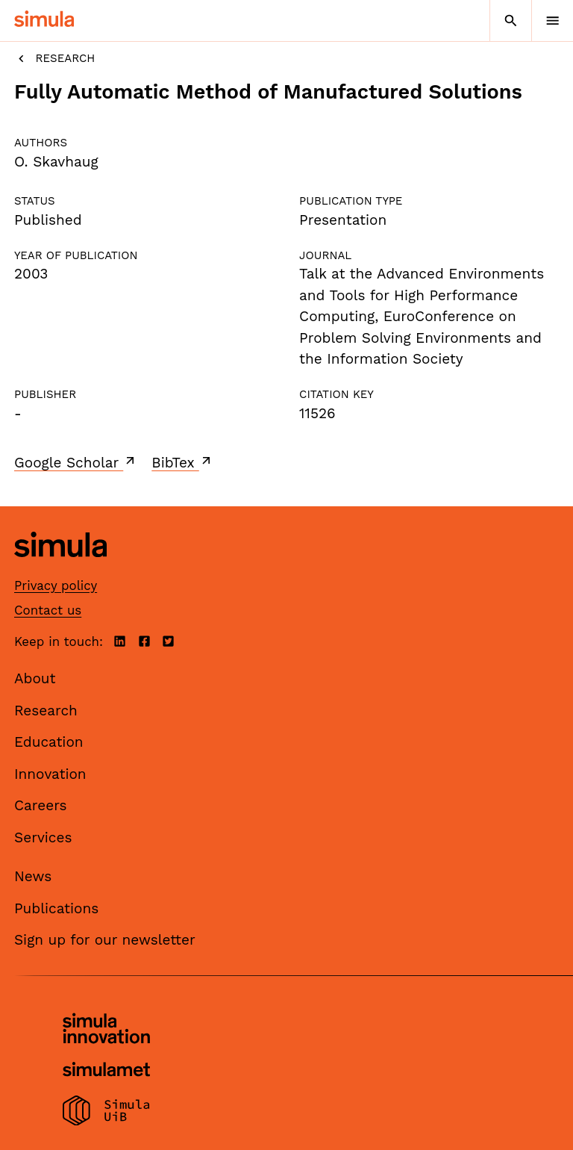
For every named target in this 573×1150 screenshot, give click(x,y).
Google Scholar (75, 462)
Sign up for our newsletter (104, 939)
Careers (40, 805)
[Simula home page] (60, 568)
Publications (56, 908)
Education (49, 741)
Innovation (50, 774)
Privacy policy (55, 585)
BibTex (182, 462)
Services (43, 837)
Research (54, 59)
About (35, 678)
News (32, 876)
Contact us (47, 610)
